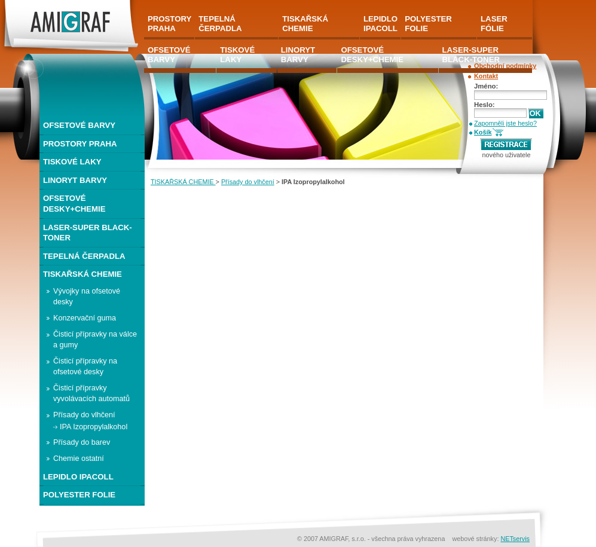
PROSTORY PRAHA (80, 143)
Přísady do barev (81, 442)
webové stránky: (476, 538)
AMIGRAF (20, 5)
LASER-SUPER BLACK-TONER (87, 233)
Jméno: (486, 86)
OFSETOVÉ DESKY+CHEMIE (74, 203)
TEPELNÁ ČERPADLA (84, 256)
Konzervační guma (84, 318)
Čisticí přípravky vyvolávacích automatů (91, 393)
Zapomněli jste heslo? (505, 123)
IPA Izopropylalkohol (93, 427)
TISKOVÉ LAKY (72, 161)
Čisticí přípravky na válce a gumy (95, 339)
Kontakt (486, 76)
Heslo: (484, 104)
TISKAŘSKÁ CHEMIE (183, 181)
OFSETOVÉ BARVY (79, 125)
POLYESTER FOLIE (79, 494)
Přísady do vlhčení (247, 181)
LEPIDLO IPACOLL (78, 476)
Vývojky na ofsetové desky (86, 296)
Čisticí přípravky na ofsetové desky (85, 366)
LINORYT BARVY (75, 180)
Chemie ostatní (78, 458)
